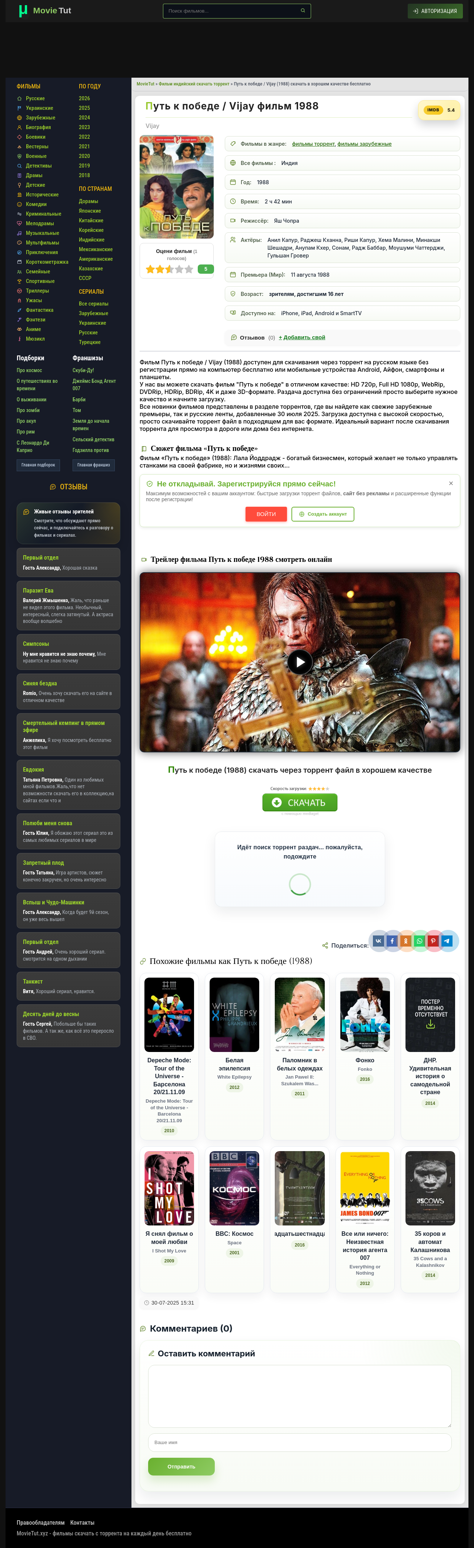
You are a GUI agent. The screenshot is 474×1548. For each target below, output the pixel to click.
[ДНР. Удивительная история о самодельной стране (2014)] (430, 1056)
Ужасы (34, 300)
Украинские (39, 108)
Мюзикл (35, 338)
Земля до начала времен (91, 424)
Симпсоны (36, 643)
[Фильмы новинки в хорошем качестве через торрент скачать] (48, 11)
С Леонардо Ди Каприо (33, 446)
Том (77, 410)
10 (150, 269)
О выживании (31, 399)
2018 (84, 175)
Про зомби (28, 410)
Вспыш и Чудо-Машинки (53, 902)
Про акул (26, 421)
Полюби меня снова (47, 823)
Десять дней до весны (51, 1014)
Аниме (33, 329)
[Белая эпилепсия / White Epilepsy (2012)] (234, 1056)
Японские (90, 211)
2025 (84, 108)
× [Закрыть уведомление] (451, 483)
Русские (35, 98)
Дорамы (88, 201)
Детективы (39, 165)
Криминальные (43, 213)
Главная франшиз (93, 465)
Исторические (42, 194)
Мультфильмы (42, 242)
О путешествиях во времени (37, 384)
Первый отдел (41, 557)
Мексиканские (96, 249)
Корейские (91, 230)
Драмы (34, 175)
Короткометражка (47, 262)
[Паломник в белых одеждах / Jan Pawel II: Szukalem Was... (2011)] (299, 1056)
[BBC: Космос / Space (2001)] (234, 1219)
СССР (85, 278)
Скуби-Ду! (83, 370)
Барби (79, 399)
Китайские (91, 220)
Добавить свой (302, 337)
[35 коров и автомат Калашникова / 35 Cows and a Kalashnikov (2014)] (430, 1219)
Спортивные (40, 281)
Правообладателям (41, 1522)
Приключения (42, 252)
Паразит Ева (38, 590)
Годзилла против (91, 450)
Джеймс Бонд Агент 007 (94, 384)
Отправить (181, 1467)
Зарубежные (40, 117)
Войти (266, 514)
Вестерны (37, 146)
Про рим (26, 432)
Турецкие (90, 342)
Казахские (91, 268)
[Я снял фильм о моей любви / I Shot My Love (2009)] (169, 1219)
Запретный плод (43, 862)
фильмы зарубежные (364, 144)
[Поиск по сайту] (237, 11)
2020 (84, 156)
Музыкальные (42, 233)
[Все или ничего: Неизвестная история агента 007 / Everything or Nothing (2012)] (365, 1219)
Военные (36, 156)
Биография (38, 127)
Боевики (36, 137)
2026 (84, 98)
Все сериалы (94, 303)
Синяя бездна (40, 683)
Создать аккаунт (327, 514)
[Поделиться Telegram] (447, 941)
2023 (84, 127)
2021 (84, 146)
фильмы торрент (313, 144)
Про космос (29, 370)
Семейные (38, 271)
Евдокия (33, 769)
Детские (35, 185)
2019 (84, 165)
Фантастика (39, 310)
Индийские (91, 239)
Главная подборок (38, 465)
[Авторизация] (435, 11)
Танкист (33, 981)
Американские (96, 259)
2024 (84, 117)
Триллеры (37, 290)
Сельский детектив (93, 439)
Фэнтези (36, 319)
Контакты (82, 1522)
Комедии (36, 204)
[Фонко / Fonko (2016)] (365, 1056)
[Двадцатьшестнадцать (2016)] (299, 1219)
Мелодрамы (40, 223)
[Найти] (303, 10)
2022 (84, 137)
